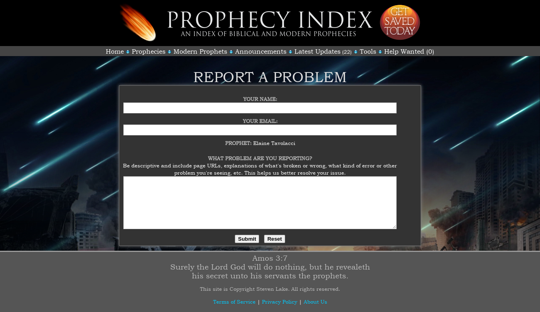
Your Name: (260, 94)
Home (115, 51)
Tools (368, 51)
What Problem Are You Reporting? (260, 153)
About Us (315, 301)
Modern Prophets (200, 51)
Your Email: (260, 116)
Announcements (260, 51)
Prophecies (148, 51)
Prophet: (239, 138)
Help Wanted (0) (409, 51)
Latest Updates (317, 51)
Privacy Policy (279, 301)
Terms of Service (234, 301)
